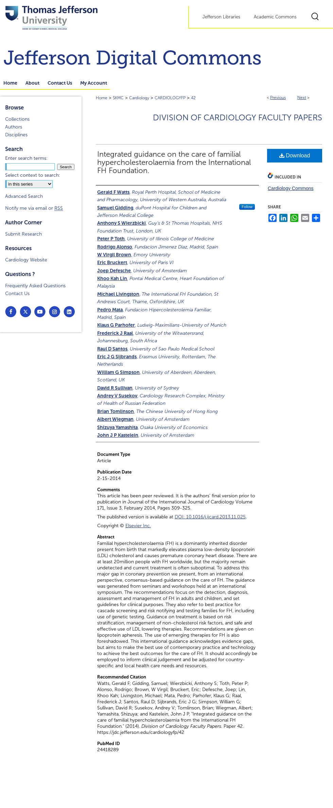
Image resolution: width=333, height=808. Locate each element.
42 (193, 98)
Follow (247, 207)
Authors (13, 127)
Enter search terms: (26, 158)
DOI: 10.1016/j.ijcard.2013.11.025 (210, 516)
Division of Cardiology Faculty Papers (237, 117)
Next (301, 97)
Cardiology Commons (291, 188)
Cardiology (139, 98)
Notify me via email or (34, 208)
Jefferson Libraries (221, 17)
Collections (17, 119)
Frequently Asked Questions (35, 285)
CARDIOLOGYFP (170, 98)
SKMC (118, 98)
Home (101, 98)
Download (294, 155)
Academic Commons (275, 17)
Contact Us (17, 293)
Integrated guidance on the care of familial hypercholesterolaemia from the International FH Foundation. (174, 162)
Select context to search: (32, 175)
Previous (278, 97)
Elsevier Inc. (138, 525)
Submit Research (23, 234)
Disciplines (16, 134)
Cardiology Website (26, 259)
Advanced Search (24, 196)
